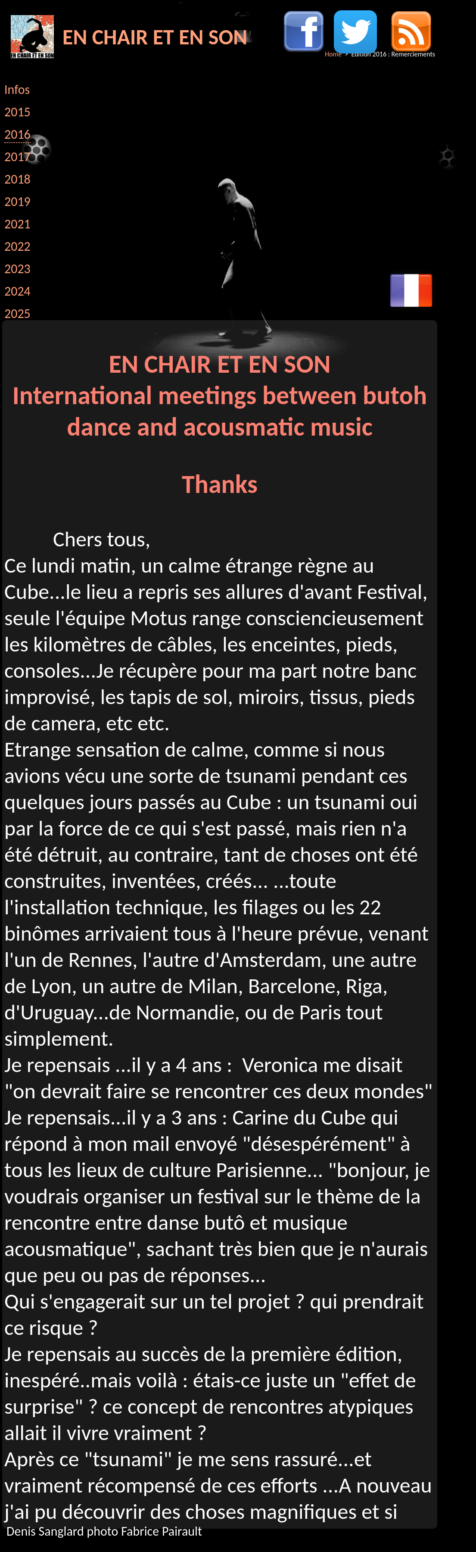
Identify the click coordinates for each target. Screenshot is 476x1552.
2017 (17, 157)
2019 (17, 201)
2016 (17, 134)
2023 (17, 269)
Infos (17, 89)
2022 (17, 246)
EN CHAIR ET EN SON (154, 37)
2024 (17, 291)
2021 (17, 224)
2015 (17, 112)
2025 (17, 313)
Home (333, 54)
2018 (17, 179)
